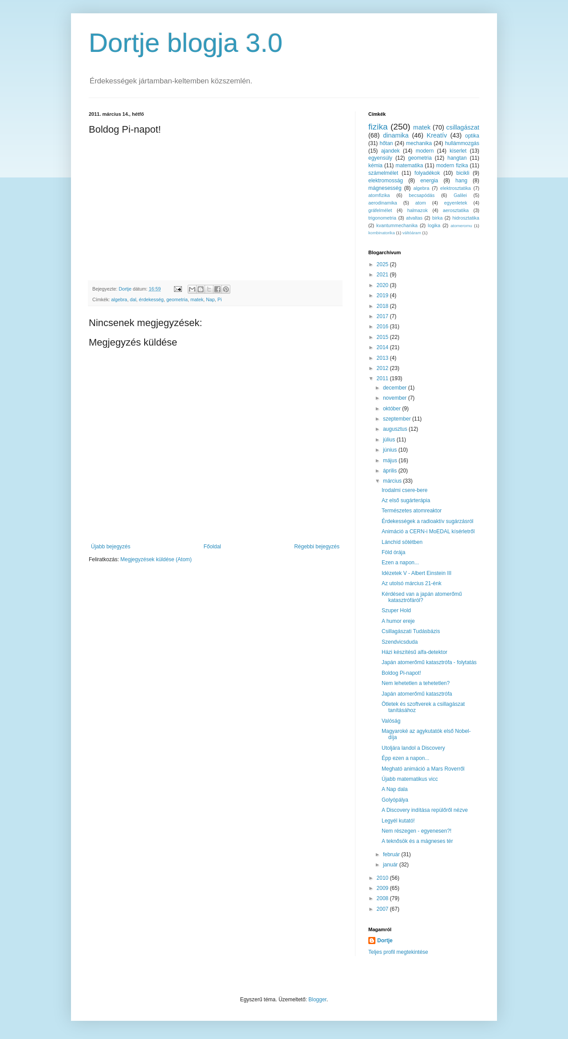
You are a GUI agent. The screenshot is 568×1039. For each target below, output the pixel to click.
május (390, 460)
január (391, 865)
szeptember (397, 419)
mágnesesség (385, 188)
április (390, 471)
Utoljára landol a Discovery (413, 748)
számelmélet (383, 173)
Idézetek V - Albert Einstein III (416, 573)
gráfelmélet (380, 210)
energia (429, 180)
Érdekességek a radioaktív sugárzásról (427, 521)
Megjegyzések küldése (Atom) (156, 559)
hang (461, 180)
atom (420, 202)
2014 (383, 347)
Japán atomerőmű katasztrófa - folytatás (429, 662)
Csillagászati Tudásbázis (411, 631)
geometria (177, 299)
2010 (383, 878)
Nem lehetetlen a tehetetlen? (416, 683)
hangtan (456, 158)
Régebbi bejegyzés (316, 546)
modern (425, 151)
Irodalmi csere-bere (404, 490)
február (392, 854)
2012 (383, 368)
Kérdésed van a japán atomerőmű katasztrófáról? (422, 597)
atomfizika (379, 195)
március (393, 481)
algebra (119, 299)
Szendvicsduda (400, 642)
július (390, 440)
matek (196, 299)
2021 (383, 275)
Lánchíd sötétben (402, 542)
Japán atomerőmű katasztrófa (417, 694)
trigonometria (382, 217)
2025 (383, 264)
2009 (383, 888)
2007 (383, 909)
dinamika (396, 135)
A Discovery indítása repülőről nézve (425, 810)
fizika (378, 126)
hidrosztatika (465, 217)
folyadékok (427, 173)
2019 (383, 295)
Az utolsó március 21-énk (412, 583)
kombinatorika (381, 232)
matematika (409, 165)
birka (437, 217)
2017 (383, 316)
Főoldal (212, 546)
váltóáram (411, 232)
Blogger (317, 999)
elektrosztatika (455, 188)
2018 (383, 306)
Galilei (460, 195)
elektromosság (385, 180)
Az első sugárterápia (406, 500)
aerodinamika (382, 202)
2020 (383, 285)
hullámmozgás (462, 143)
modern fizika (452, 165)
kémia (375, 165)
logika (434, 225)
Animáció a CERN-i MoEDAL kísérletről (428, 531)
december (395, 388)
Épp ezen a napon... (405, 758)
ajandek (390, 151)
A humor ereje (398, 621)
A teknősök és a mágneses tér (417, 841)
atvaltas (414, 217)
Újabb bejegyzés (110, 546)
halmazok (417, 210)
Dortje (385, 940)
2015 (383, 337)
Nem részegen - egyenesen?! (416, 831)
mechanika (419, 143)
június (390, 450)
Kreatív (437, 135)
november (395, 398)
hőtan (386, 143)
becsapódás (421, 195)
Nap (210, 299)
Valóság (391, 721)
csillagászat (462, 127)
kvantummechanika (397, 225)
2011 (383, 378)
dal (133, 299)
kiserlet (458, 151)
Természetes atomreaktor (412, 511)
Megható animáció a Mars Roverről (423, 769)
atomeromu (461, 225)
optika (472, 136)
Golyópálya (395, 800)
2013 (383, 358)
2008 (383, 898)
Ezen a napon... (400, 562)
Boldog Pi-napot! (401, 673)
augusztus (396, 429)
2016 (383, 326)
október (392, 408)
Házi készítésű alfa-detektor (414, 652)
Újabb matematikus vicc (410, 779)
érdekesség (151, 299)
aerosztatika (456, 210)
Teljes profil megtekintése (398, 952)
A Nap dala (395, 789)
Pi (219, 299)
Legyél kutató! (398, 821)
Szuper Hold (396, 610)
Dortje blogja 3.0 (186, 43)
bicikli (462, 173)
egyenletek (455, 202)
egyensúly (380, 158)
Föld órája (393, 552)
